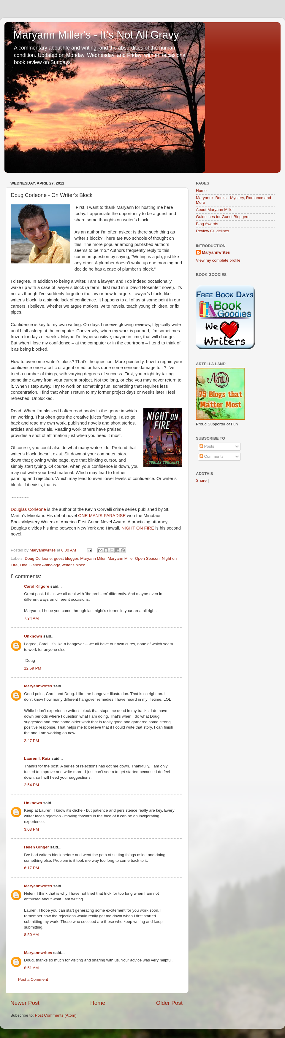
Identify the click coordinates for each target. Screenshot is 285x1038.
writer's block (73, 565)
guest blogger (66, 558)
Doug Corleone (38, 558)
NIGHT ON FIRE (138, 528)
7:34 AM (31, 618)
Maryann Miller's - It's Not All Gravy (96, 35)
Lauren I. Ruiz (37, 758)
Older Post (169, 1003)
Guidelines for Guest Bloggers (222, 216)
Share (201, 480)
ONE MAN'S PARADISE (102, 515)
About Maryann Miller (215, 209)
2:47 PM (31, 740)
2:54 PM (31, 785)
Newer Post (24, 1003)
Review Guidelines (212, 231)
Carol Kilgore (36, 586)
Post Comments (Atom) (56, 1015)
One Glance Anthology (40, 565)
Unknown (33, 636)
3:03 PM (31, 829)
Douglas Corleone (28, 509)
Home (97, 1003)
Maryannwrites (38, 686)
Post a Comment (33, 979)
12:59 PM (32, 668)
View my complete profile (218, 260)
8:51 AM (31, 968)
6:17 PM (31, 868)
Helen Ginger (36, 847)
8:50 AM (31, 934)
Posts (207, 446)
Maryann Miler (92, 558)
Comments (212, 456)
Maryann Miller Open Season (134, 558)
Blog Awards (207, 224)
